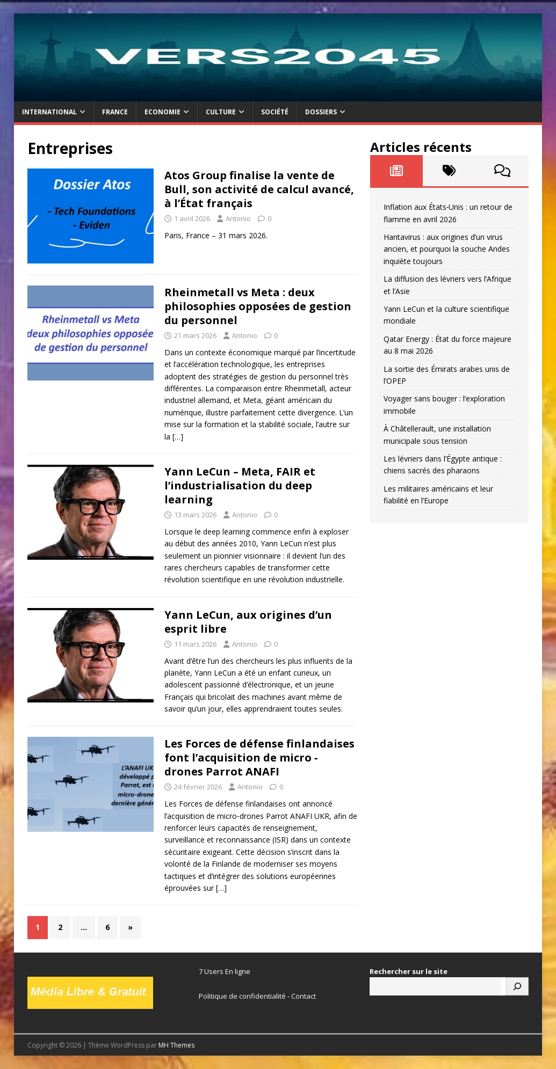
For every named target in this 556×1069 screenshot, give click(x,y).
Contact (303, 996)
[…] (177, 436)
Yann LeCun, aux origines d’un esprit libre (248, 621)
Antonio (238, 218)
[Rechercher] (517, 986)
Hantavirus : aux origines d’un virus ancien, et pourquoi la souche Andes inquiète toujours (447, 249)
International (49, 111)
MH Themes (176, 1045)
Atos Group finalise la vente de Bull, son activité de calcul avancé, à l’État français (259, 189)
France (115, 111)
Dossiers (321, 111)
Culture (221, 111)
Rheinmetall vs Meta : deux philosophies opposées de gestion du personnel (257, 306)
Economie (162, 111)
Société (274, 111)
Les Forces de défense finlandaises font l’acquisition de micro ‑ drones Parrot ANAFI (259, 757)
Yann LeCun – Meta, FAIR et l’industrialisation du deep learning (239, 485)
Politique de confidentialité (242, 996)
